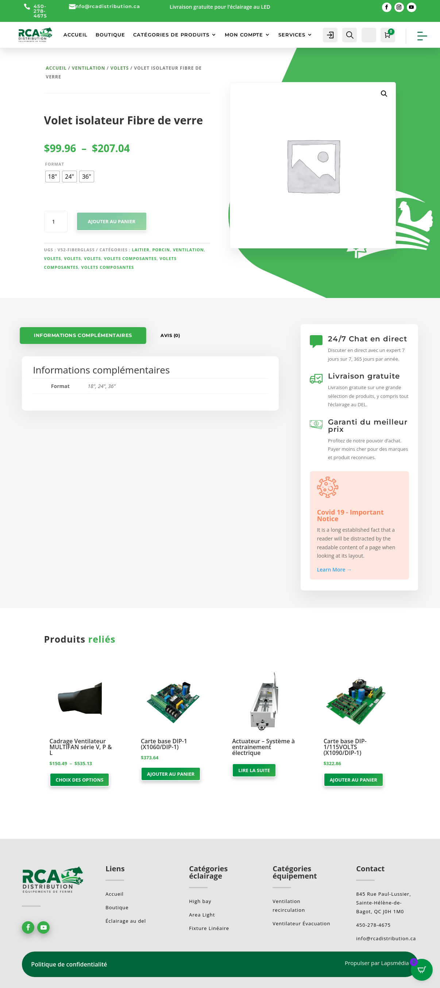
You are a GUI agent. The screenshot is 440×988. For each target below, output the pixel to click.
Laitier (141, 249)
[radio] (53, 176)
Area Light (202, 914)
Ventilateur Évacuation (301, 923)
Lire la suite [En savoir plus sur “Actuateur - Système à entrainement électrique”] (254, 770)
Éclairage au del (125, 921)
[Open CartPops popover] (422, 970)
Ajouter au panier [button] (170, 774)
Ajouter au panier (111, 221)
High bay (200, 901)
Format (54, 164)
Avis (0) (170, 335)
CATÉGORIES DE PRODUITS (171, 35)
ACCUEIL (75, 35)
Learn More (334, 569)
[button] (384, 93)
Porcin (161, 249)
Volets (120, 68)
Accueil (56, 68)
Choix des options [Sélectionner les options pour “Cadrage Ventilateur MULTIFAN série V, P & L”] (80, 779)
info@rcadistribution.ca (107, 6)
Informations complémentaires (83, 335)
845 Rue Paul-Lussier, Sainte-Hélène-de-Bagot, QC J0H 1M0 (383, 903)
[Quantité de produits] (56, 222)
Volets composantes (130, 258)
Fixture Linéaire (209, 928)
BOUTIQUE (110, 35)
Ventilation (88, 68)
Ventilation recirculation (289, 905)
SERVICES (291, 35)
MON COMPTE (244, 35)
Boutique (116, 907)
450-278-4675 (40, 11)
